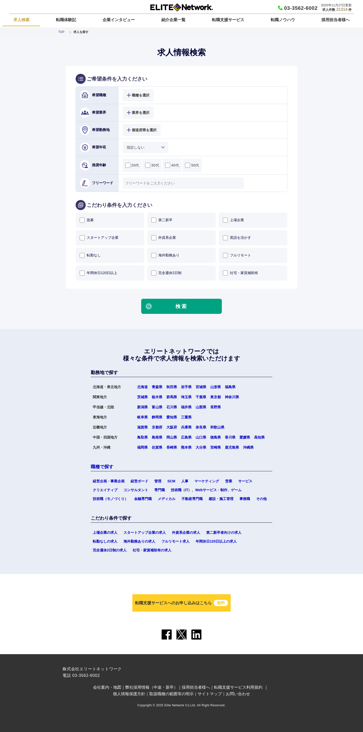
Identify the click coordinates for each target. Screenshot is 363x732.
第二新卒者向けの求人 (223, 532)
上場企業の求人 (105, 532)
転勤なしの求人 (105, 541)
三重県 (186, 417)
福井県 (186, 407)
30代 (152, 165)
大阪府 (171, 427)
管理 (157, 481)
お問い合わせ (238, 694)
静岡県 (157, 417)
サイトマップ (210, 694)
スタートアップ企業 (99, 237)
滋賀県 (142, 427)
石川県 (171, 407)
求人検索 (21, 20)
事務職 (244, 499)
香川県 (230, 437)
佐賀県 (157, 447)
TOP (61, 32)
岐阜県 (142, 417)
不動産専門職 (192, 499)
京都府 (157, 427)
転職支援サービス (228, 20)
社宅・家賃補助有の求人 (152, 550)
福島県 (230, 387)
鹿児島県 (232, 447)
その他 (261, 499)
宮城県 (201, 387)
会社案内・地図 (107, 687)
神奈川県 (232, 397)
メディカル (166, 499)
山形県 (215, 387)
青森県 (157, 387)
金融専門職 (143, 499)
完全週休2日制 (166, 273)
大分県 (201, 447)
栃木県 (157, 397)
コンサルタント (136, 490)
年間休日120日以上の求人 (216, 541)
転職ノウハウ (283, 20)
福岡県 (142, 447)
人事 (184, 481)
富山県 (157, 407)
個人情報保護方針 (129, 694)
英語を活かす (237, 237)
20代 (132, 165)
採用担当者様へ (335, 20)
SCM (171, 481)
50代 (192, 165)
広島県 (186, 437)
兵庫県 (186, 427)
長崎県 (171, 447)
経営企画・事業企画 (109, 481)
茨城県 (142, 397)
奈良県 (201, 427)
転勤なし (90, 255)
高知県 (259, 437)
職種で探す (102, 466)
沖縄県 (248, 447)
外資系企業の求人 (186, 532)
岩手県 (186, 387)
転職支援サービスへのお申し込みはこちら (181, 603)
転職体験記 (66, 20)
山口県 (201, 437)
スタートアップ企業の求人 (145, 532)
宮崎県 (215, 447)
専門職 (159, 490)
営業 (228, 481)
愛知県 (171, 417)
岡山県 (171, 437)
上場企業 (233, 220)
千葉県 (201, 397)
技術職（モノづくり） (110, 499)
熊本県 (186, 447)
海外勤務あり (165, 255)
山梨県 (201, 407)
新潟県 (142, 407)
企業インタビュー (119, 20)
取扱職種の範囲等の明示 (171, 694)
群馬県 (171, 397)
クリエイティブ (105, 490)
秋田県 (171, 387)
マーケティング (206, 481)
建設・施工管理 (221, 499)
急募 (87, 220)
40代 (172, 165)
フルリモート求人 (175, 541)
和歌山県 (217, 427)
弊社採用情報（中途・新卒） (151, 687)
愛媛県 (244, 437)
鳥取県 (142, 437)
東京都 (215, 397)
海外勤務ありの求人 (139, 541)
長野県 (215, 407)
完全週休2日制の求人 (110, 550)
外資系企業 (163, 237)
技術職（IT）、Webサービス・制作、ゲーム (206, 490)
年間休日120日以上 (98, 273)
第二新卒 (161, 220)
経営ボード (139, 481)
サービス (245, 481)
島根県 (157, 437)
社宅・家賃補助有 (240, 273)
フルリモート (237, 255)
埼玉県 (186, 397)
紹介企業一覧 (173, 20)
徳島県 (215, 437)
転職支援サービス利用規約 (238, 687)
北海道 (142, 387)
